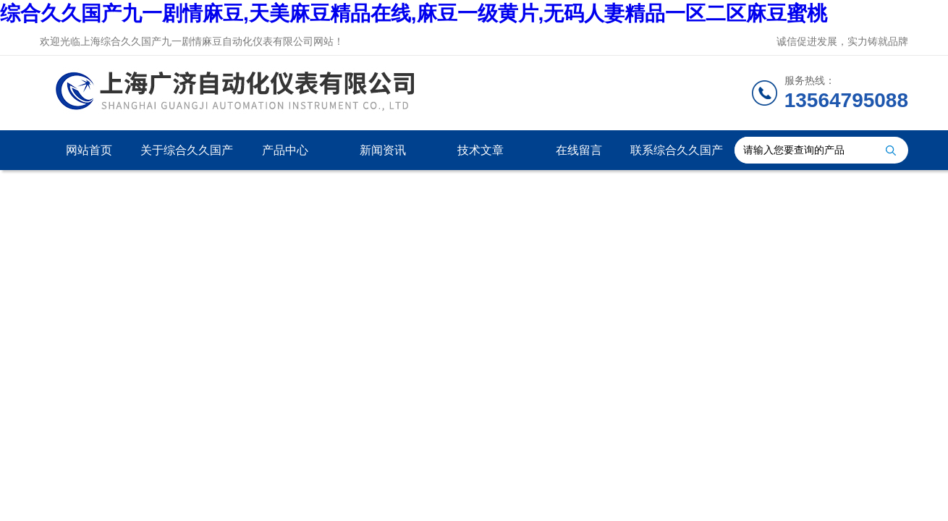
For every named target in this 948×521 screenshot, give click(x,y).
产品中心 (285, 150)
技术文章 (480, 150)
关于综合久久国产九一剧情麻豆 (186, 157)
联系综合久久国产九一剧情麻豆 (676, 157)
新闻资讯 (383, 150)
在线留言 (579, 150)
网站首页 (89, 150)
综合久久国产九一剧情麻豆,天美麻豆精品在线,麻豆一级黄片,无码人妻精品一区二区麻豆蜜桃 (413, 13)
